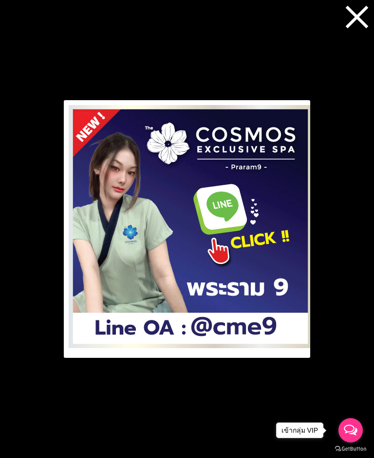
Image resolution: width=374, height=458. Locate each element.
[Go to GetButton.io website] (350, 448)
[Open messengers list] (350, 430)
